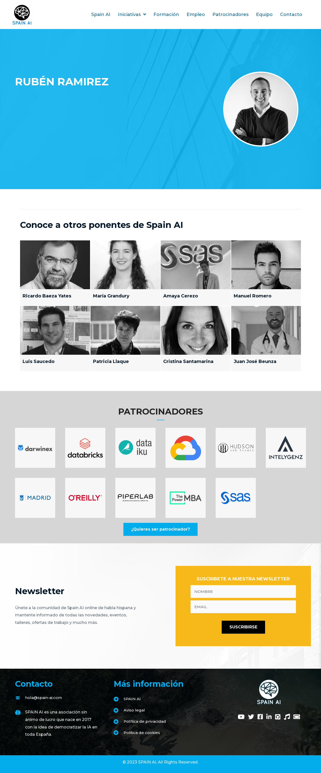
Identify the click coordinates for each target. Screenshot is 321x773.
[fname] (243, 591)
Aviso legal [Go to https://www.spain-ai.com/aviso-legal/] (135, 710)
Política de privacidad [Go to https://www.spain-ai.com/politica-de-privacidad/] (146, 721)
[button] (160, 529)
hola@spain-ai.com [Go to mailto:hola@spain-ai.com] (44, 697)
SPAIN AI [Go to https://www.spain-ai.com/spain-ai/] (133, 698)
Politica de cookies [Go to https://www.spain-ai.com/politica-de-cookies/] (143, 732)
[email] (243, 606)
